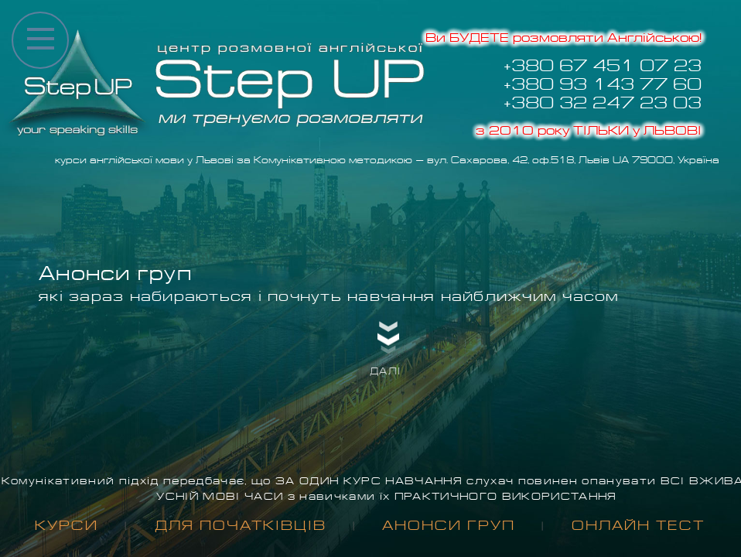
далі (385, 371)
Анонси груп (448, 525)
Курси (66, 525)
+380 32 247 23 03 (603, 103)
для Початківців (240, 525)
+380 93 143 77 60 (603, 84)
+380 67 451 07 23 (603, 65)
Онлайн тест (638, 525)
